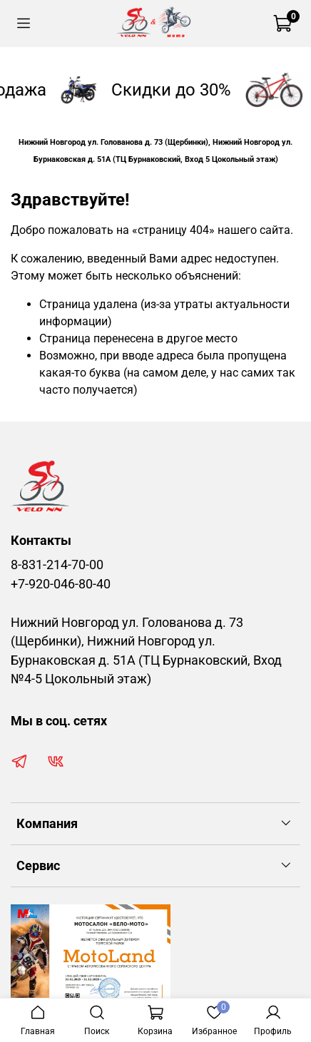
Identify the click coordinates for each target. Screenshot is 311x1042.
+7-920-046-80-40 (61, 584)
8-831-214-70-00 (57, 565)
